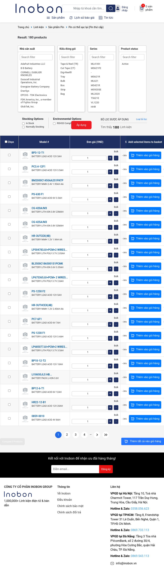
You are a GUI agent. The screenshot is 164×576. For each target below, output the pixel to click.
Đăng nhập (125, 9)
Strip (62, 89)
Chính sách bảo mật (70, 506)
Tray (62, 76)
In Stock (30, 123)
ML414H (95, 63)
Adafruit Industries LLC (33, 63)
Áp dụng (81, 124)
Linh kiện (38, 27)
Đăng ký (106, 469)
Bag (62, 93)
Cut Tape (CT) (67, 68)
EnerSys (25, 90)
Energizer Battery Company (35, 86)
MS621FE (96, 68)
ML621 (94, 80)
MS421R (95, 85)
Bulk (62, 80)
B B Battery (27, 68)
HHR (93, 106)
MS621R (95, 76)
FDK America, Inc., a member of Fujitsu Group (36, 101)
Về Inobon (64, 493)
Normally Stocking (35, 127)
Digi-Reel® (66, 72)
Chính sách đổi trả (69, 512)
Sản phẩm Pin (56, 27)
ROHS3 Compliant (66, 123)
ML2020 (95, 93)
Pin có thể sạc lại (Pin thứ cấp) (86, 27)
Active (125, 63)
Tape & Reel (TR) (69, 63)
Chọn (11, 141)
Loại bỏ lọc (141, 119)
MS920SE (96, 89)
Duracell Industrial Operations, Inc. (30, 81)
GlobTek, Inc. (27, 106)
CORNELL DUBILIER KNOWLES (31, 74)
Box (62, 85)
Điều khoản (64, 500)
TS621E (95, 98)
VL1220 (95, 102)
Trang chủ (23, 27)
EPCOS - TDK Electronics (34, 95)
